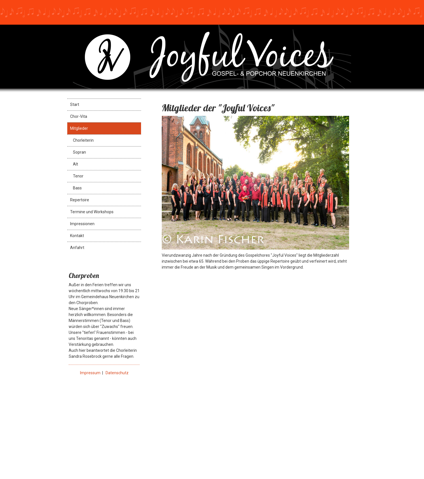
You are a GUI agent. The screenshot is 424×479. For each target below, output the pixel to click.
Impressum (90, 373)
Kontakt (77, 235)
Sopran (79, 152)
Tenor (78, 176)
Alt (75, 164)
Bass (77, 188)
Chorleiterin (83, 140)
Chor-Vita (78, 116)
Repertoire (79, 200)
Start (74, 104)
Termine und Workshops (92, 212)
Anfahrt (77, 247)
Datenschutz (117, 373)
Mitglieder (79, 128)
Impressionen (82, 223)
